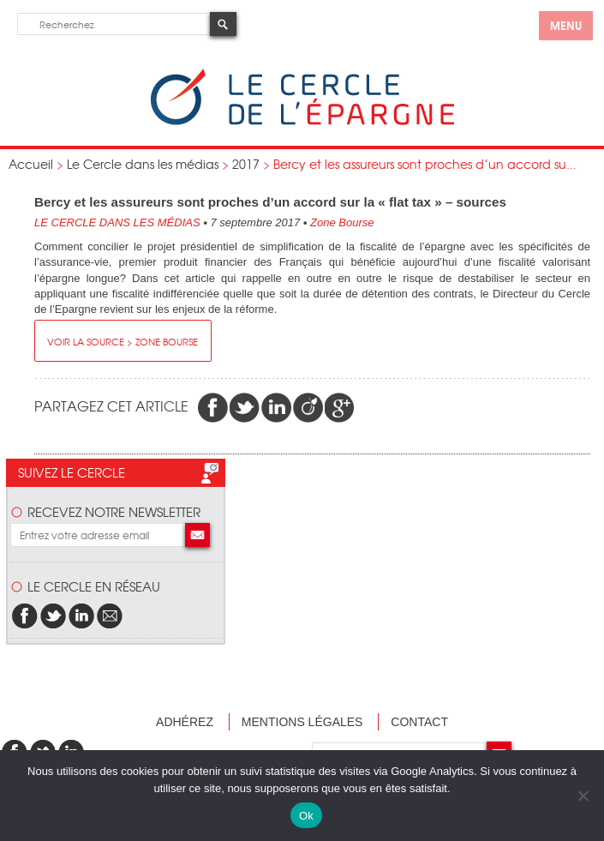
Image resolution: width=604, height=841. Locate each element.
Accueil (31, 163)
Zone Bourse (342, 222)
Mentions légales (302, 722)
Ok (306, 815)
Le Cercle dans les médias (142, 163)
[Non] (582, 795)
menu (566, 24)
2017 (246, 163)
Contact (419, 722)
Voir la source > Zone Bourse (122, 341)
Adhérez (184, 722)
